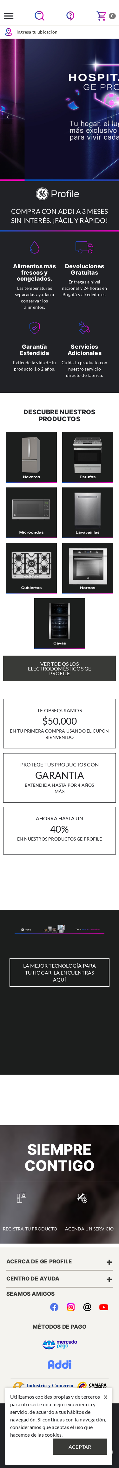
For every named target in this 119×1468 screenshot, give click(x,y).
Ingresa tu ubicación (30, 32)
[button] (111, 117)
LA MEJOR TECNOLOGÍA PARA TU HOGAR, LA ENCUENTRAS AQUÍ (59, 972)
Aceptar (80, 1447)
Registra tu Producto (30, 1212)
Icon (8, 32)
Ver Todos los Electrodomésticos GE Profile (59, 668)
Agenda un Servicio (89, 1212)
